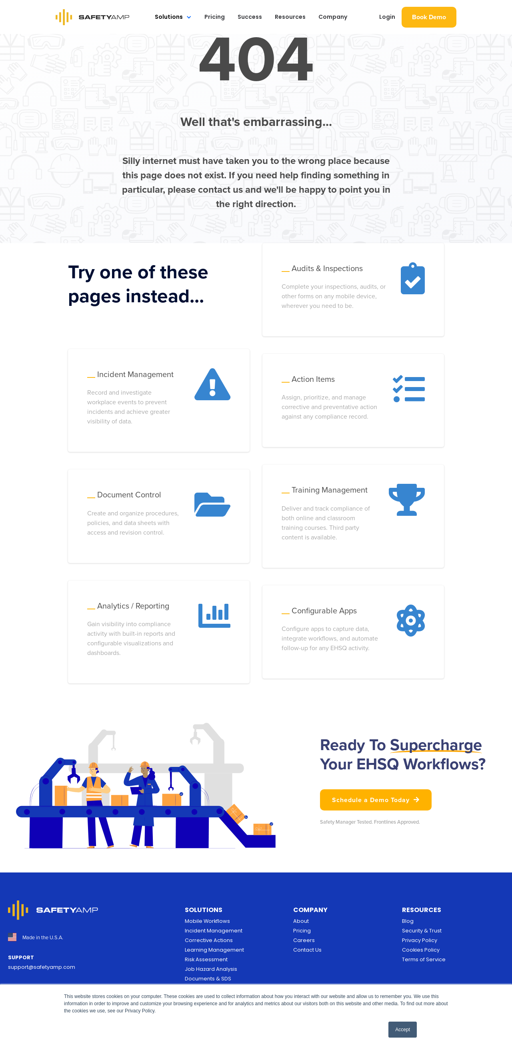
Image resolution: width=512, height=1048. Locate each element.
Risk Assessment (206, 959)
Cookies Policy (421, 949)
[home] (93, 17)
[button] (173, 17)
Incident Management (213, 930)
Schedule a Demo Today (376, 799)
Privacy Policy (419, 940)
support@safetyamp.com (41, 967)
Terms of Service (424, 959)
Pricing (214, 17)
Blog (408, 921)
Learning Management (214, 949)
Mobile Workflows (207, 921)
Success (250, 17)
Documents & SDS (208, 978)
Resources (290, 17)
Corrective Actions (209, 940)
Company (332, 17)
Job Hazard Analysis (211, 969)
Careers (304, 940)
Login (387, 17)
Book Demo (429, 17)
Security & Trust (422, 930)
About (301, 921)
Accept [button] (402, 1029)
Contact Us (307, 949)
